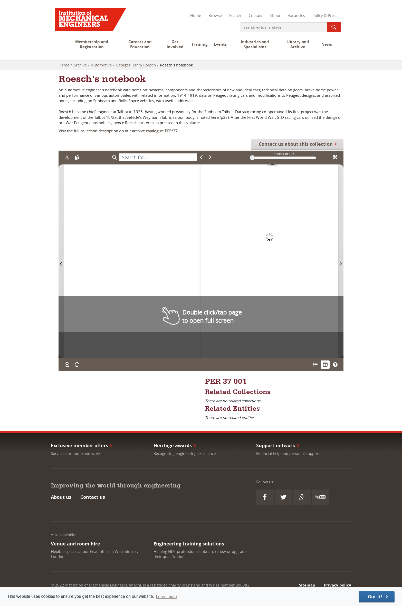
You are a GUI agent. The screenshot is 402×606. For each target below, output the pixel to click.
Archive (80, 64)
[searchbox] (158, 157)
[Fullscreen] (335, 157)
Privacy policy (337, 585)
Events (220, 44)
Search (235, 15)
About (275, 15)
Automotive (101, 64)
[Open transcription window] (76, 157)
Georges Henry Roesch (136, 64)
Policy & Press (324, 15)
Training (199, 44)
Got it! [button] (375, 596)
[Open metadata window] (315, 364)
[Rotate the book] (76, 364)
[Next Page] (340, 261)
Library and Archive (297, 44)
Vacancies (296, 15)
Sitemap (307, 585)
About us (61, 497)
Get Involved (175, 44)
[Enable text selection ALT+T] (66, 157)
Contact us (92, 497)
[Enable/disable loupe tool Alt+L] (66, 364)
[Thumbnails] (325, 364)
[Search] (114, 157)
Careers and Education (140, 44)
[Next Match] (210, 157)
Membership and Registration (91, 44)
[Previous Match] (201, 157)
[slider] (252, 157)
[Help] (335, 364)
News (326, 44)
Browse (215, 15)
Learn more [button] (166, 596)
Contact (255, 15)
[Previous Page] (61, 261)
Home (195, 15)
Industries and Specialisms (255, 44)
